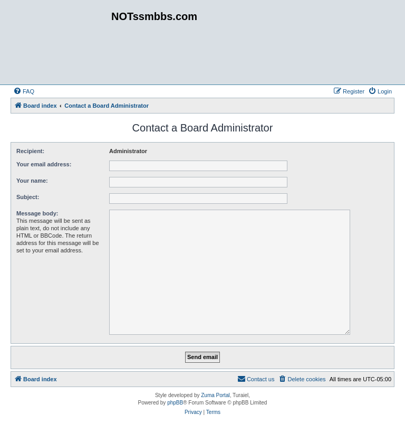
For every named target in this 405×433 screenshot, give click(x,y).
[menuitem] (23, 91)
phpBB (175, 403)
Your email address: (43, 164)
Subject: (27, 197)
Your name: (32, 180)
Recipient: (30, 151)
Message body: (37, 213)
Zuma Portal (215, 395)
